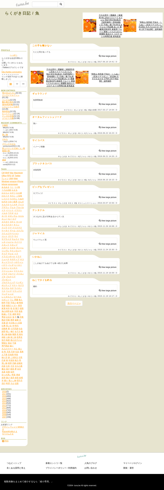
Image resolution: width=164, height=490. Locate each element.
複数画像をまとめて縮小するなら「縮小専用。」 (28, 481)
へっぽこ (13, 55)
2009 (4, 412)
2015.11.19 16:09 (106, 273)
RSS (5, 441)
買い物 (5, 135)
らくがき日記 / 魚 (22, 13)
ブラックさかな (9, 144)
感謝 (4, 160)
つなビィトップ (14, 463)
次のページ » (74, 303)
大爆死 (5, 125)
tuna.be (82, 456)
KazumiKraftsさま (9, 431)
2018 (4, 391)
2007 (4, 417)
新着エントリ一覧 (54, 463)
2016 (4, 396)
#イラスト (72, 62)
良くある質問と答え (16, 468)
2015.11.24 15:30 (106, 250)
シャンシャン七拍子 (10, 107)
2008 (4, 415)
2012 (4, 405)
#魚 (95, 62)
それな (5, 139)
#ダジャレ (88, 133)
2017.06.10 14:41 (106, 62)
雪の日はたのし (9, 93)
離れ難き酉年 (8, 102)
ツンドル (6, 100)
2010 (4, 410)
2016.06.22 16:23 (106, 133)
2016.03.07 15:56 (106, 203)
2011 (4, 408)
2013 (4, 403)
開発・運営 (128, 468)
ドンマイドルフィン (10, 95)
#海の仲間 (92, 110)
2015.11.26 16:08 (106, 226)
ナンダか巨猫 (8, 116)
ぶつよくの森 (8, 118)
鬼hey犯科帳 (7, 104)
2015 (4, 399)
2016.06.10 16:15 (106, 180)
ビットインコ (8, 114)
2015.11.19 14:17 (106, 296)
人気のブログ (90, 463)
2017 (4, 394)
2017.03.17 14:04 (106, 110)
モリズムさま (8, 434)
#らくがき (82, 62)
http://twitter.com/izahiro (12, 72)
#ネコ (90, 62)
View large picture (108, 56)
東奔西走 (6, 111)
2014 (4, 401)
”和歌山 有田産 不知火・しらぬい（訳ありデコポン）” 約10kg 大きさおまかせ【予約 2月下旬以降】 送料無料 (151, 25)
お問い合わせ (90, 468)
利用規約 (72, 468)
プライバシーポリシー (56, 468)
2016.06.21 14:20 (106, 156)
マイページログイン (132, 463)
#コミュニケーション (87, 203)
